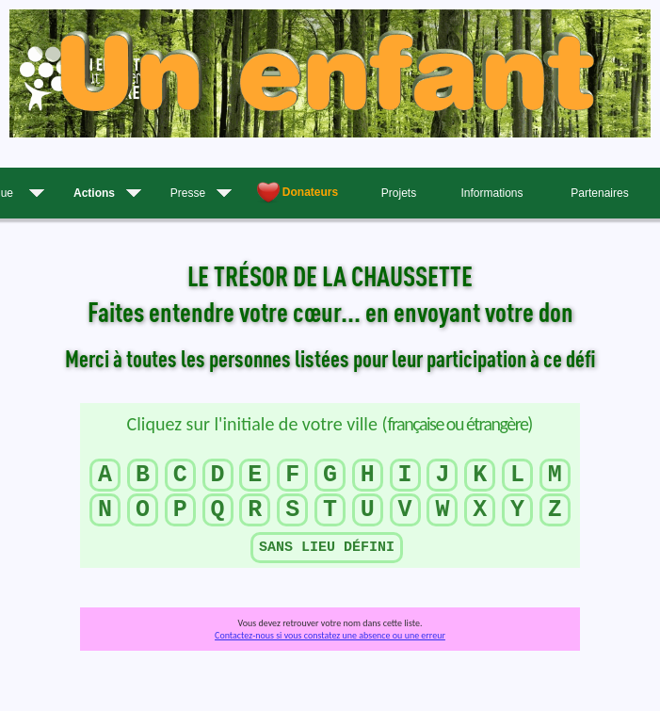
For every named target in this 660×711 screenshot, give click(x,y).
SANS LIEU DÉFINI (326, 548)
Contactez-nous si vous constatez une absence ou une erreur (330, 635)
